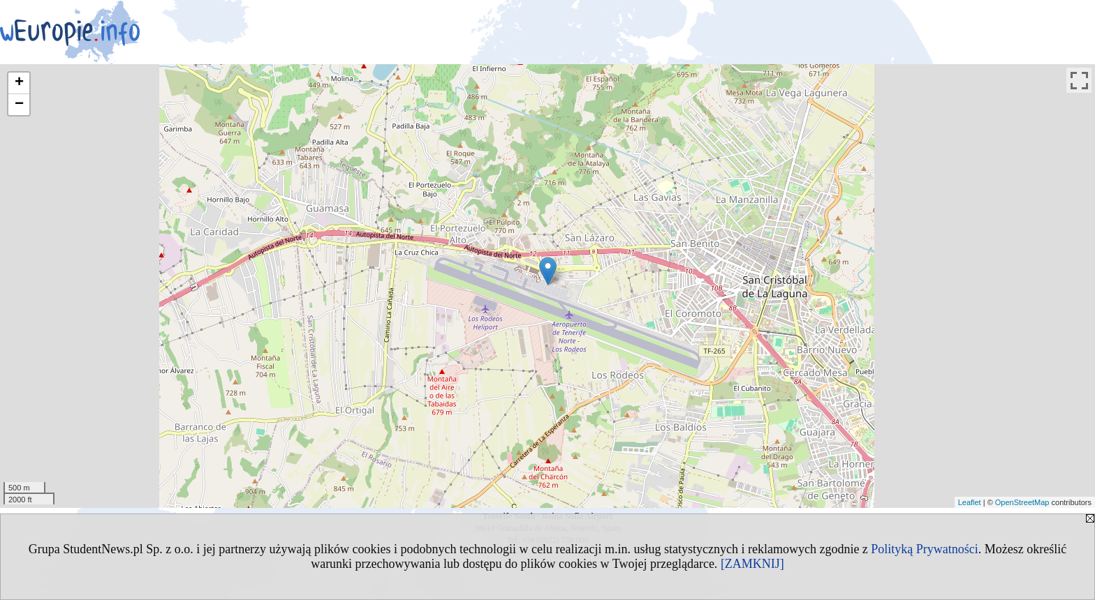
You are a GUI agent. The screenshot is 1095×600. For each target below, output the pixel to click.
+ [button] (19, 83)
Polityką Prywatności (924, 549)
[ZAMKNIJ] (752, 564)
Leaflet (969, 502)
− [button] (19, 104)
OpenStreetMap (1022, 502)
